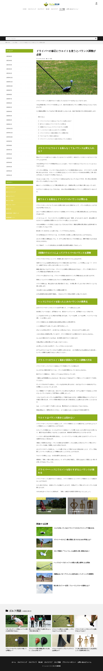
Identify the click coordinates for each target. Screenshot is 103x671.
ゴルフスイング (32, 9)
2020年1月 (9, 123)
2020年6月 (9, 102)
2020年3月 (9, 115)
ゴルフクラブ (54, 9)
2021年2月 (9, 69)
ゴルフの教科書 (56, 665)
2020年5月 (9, 106)
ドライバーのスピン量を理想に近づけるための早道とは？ (72, 539)
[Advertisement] (51, 22)
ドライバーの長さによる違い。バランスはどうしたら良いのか (63, 629)
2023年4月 (9, 56)
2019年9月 (9, 140)
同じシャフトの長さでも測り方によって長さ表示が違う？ (40, 629)
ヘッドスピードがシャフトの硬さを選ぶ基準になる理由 (72, 562)
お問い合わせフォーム (72, 9)
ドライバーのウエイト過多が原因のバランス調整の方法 (53, 132)
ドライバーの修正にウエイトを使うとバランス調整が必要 (32, 42)
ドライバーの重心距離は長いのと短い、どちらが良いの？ (40, 649)
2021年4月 (9, 60)
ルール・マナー (12, 203)
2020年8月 (9, 94)
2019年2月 (9, 169)
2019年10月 (9, 136)
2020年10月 (9, 85)
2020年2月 (9, 119)
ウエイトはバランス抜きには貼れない (48, 135)
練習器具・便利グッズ (13, 211)
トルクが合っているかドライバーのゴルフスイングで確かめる (74, 528)
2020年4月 (9, 111)
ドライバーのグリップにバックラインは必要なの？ (63, 649)
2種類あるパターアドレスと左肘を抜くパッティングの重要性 (74, 574)
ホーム (16, 661)
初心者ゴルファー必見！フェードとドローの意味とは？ (72, 585)
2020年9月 (9, 90)
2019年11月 (9, 132)
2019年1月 (9, 174)
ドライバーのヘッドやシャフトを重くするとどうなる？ (86, 629)
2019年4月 (9, 161)
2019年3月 (9, 165)
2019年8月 (9, 144)
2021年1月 (9, 73)
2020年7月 (9, 98)
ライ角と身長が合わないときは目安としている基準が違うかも (86, 649)
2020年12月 (9, 77)
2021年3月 (9, 64)
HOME (24, 9)
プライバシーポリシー (68, 661)
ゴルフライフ (40, 9)
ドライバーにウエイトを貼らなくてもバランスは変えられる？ (55, 121)
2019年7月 (9, 148)
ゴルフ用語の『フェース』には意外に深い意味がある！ (72, 551)
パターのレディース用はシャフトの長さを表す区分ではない (16, 629)
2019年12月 (9, 127)
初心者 (47, 9)
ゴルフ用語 (62, 9)
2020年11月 (9, 81)
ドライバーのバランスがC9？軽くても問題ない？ (16, 649)
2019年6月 (9, 153)
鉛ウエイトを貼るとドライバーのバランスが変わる (52, 124)
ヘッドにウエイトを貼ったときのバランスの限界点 (52, 130)
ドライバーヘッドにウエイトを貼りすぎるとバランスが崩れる (55, 138)
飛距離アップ (11, 215)
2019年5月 (9, 157)
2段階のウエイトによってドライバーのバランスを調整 (53, 127)
